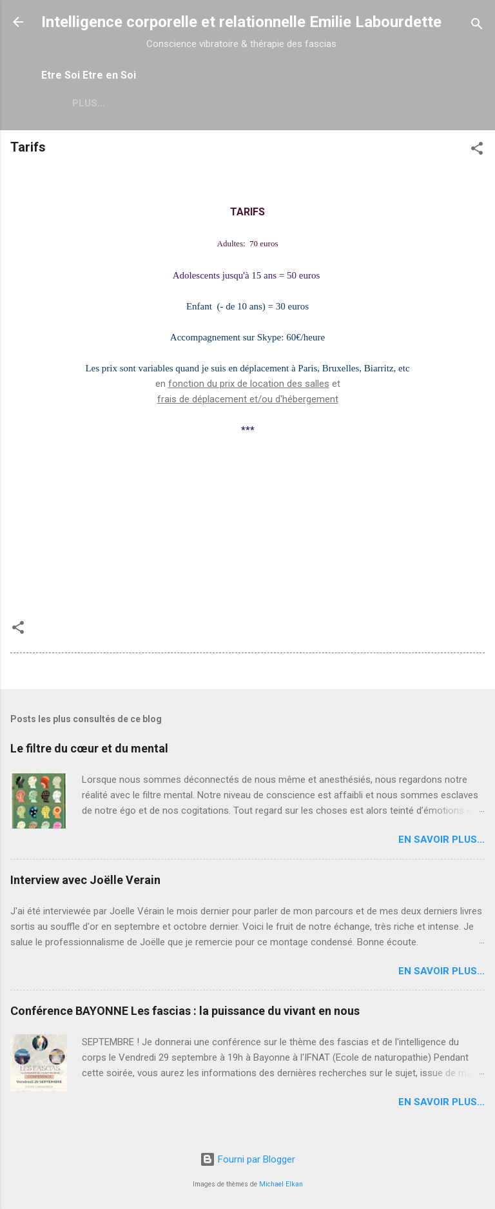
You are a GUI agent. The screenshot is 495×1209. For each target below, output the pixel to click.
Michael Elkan (281, 1184)
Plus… (155, 103)
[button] (477, 151)
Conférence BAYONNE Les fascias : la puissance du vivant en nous (185, 1010)
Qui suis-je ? (83, 103)
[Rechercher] (477, 26)
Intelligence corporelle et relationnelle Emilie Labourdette (241, 22)
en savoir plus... (441, 839)
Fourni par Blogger (247, 1159)
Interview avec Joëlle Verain (85, 880)
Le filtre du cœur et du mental (89, 748)
